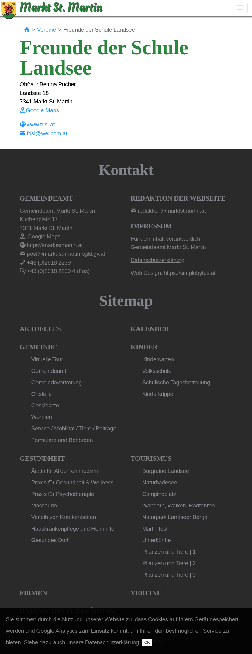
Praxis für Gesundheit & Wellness (72, 482)
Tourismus (151, 458)
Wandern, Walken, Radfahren (178, 505)
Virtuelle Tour (47, 359)
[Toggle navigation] (240, 8)
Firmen (33, 593)
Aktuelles (40, 329)
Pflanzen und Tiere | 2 (169, 563)
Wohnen (41, 417)
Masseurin (44, 505)
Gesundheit (42, 458)
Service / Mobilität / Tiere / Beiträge (73, 428)
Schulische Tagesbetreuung (176, 382)
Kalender (150, 329)
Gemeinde (38, 347)
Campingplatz (159, 494)
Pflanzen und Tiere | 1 (169, 551)
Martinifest (154, 528)
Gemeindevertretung (56, 382)
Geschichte (45, 405)
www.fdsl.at (37, 124)
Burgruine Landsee (165, 471)
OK (147, 642)
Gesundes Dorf (50, 540)
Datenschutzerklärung (112, 642)
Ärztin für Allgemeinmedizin (64, 471)
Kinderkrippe (157, 394)
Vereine (46, 29)
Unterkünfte (156, 540)
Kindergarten (158, 359)
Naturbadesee (159, 482)
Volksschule (156, 371)
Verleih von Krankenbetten (63, 517)
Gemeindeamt (48, 371)
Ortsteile (41, 394)
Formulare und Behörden (62, 440)
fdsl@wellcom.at (43, 133)
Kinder (144, 347)
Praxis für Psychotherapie (62, 494)
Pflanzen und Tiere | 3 (169, 574)
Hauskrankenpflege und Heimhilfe (72, 528)
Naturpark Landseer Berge (175, 517)
